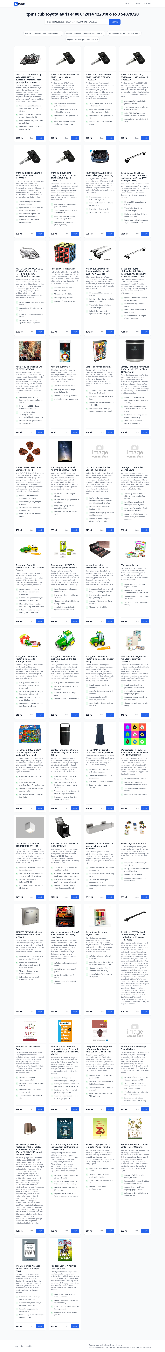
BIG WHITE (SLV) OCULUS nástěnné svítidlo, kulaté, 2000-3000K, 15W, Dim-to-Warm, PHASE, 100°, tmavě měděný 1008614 (29, 1149)
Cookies (29, 1346)
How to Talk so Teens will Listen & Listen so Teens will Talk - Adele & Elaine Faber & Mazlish (65, 1050)
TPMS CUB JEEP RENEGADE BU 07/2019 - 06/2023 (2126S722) (29, 175)
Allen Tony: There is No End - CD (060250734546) (30, 368)
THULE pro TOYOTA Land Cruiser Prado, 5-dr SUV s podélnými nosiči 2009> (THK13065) (133, 936)
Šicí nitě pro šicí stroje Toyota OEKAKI (96, 933)
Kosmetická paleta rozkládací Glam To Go (97, 566)
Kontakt (147, 4)
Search (115, 22)
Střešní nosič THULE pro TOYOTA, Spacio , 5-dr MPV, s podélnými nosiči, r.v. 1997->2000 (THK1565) (135, 177)
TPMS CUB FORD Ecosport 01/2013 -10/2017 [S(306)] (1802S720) (98, 77)
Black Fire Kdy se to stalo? (98, 366)
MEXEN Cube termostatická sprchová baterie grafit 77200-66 (99, 846)
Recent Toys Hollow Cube (63, 268)
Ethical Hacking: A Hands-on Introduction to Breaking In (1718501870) (64, 1147)
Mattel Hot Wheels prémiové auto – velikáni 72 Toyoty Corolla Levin (65, 935)
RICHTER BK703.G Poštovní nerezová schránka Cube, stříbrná (29, 935)
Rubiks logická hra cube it (133, 843)
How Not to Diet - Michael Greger (28, 1047)
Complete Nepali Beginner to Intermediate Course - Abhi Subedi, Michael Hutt (99, 1049)
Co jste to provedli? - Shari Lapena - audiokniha (98, 468)
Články (137, 4)
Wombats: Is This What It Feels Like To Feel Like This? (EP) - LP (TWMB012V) (134, 752)
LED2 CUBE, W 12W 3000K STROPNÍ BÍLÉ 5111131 (28, 844)
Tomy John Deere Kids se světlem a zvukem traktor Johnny (63, 659)
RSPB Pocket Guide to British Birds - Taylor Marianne (135, 1145)
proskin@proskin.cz (124, 1347)
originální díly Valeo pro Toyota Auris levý (82, 39)
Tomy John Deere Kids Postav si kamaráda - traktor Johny (100, 659)
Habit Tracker (19, 1346)
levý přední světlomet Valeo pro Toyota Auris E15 (43, 33)
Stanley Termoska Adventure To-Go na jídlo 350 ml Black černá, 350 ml (135, 369)
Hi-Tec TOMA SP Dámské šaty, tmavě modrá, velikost (99, 751)
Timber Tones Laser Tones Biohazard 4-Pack (28, 468)
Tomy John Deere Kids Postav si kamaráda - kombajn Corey (26, 659)
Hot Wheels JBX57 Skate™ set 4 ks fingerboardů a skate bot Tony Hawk (28, 752)
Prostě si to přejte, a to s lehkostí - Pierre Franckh (98, 1145)
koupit (40, 138)
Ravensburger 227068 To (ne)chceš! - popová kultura (64, 566)
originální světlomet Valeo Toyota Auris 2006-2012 (84, 33)
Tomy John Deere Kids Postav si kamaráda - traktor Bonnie (30, 568)
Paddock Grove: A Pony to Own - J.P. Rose (63, 1267)
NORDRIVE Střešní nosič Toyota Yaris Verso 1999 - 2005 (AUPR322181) (98, 271)
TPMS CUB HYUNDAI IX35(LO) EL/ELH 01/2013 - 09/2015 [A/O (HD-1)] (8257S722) (63, 177)
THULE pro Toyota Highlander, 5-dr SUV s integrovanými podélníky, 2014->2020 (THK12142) (133, 272)
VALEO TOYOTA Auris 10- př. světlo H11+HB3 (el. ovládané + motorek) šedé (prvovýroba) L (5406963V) (29, 78)
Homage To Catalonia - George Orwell (132, 468)
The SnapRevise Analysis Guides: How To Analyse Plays (28, 1268)
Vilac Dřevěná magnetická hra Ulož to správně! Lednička (133, 659)
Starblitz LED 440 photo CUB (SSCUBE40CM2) (64, 844)
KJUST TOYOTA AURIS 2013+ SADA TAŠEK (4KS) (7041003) (99, 174)
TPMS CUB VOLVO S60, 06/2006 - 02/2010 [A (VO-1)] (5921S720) (134, 77)
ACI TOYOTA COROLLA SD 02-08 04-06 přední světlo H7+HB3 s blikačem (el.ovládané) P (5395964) (30, 272)
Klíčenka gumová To (61, 366)
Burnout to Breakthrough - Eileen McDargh (134, 1047)
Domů (127, 4)
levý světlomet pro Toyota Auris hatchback (124, 33)
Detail (32, 138)
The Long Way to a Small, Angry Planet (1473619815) (64, 468)
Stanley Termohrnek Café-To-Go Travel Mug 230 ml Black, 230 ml (65, 752)
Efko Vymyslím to (129, 565)
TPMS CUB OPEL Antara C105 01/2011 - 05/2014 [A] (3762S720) (65, 77)
